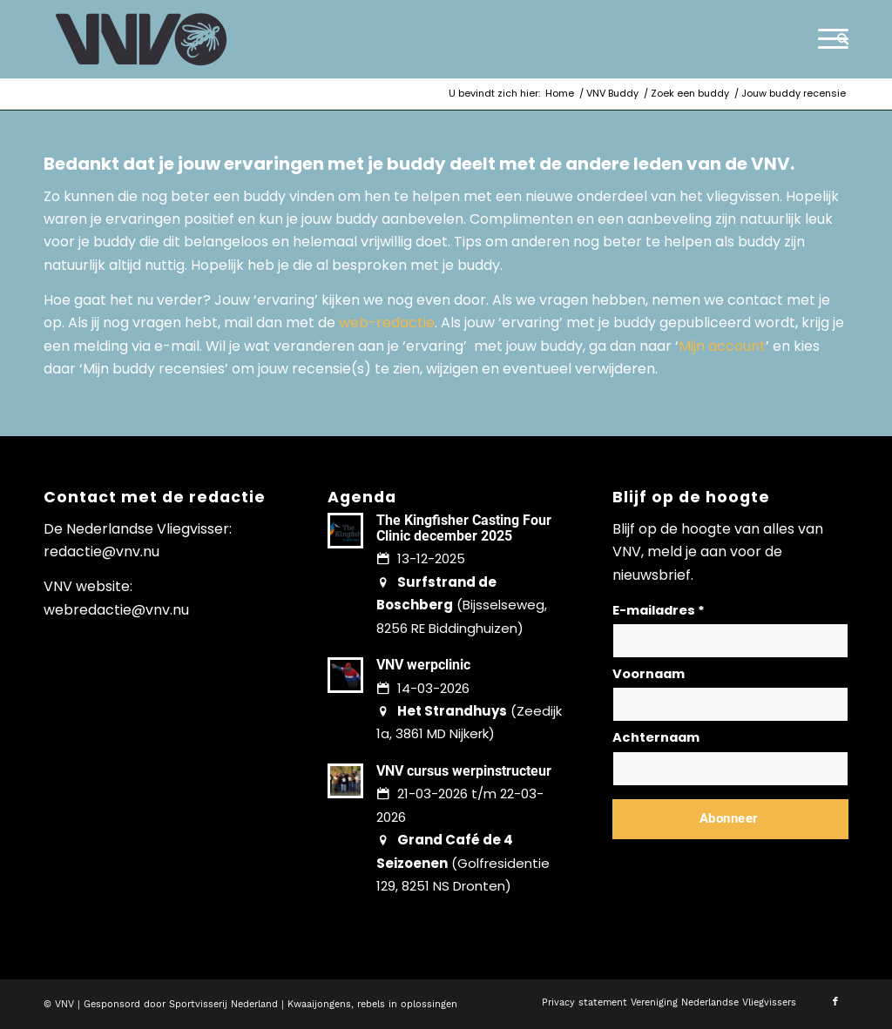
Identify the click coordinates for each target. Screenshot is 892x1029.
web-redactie (387, 323)
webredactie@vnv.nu (116, 610)
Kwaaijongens (319, 1004)
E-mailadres (658, 610)
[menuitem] (837, 39)
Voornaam (648, 674)
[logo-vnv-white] (142, 39)
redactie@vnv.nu (101, 551)
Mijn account (722, 346)
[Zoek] (837, 39)
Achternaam (655, 737)
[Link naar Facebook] (835, 1002)
